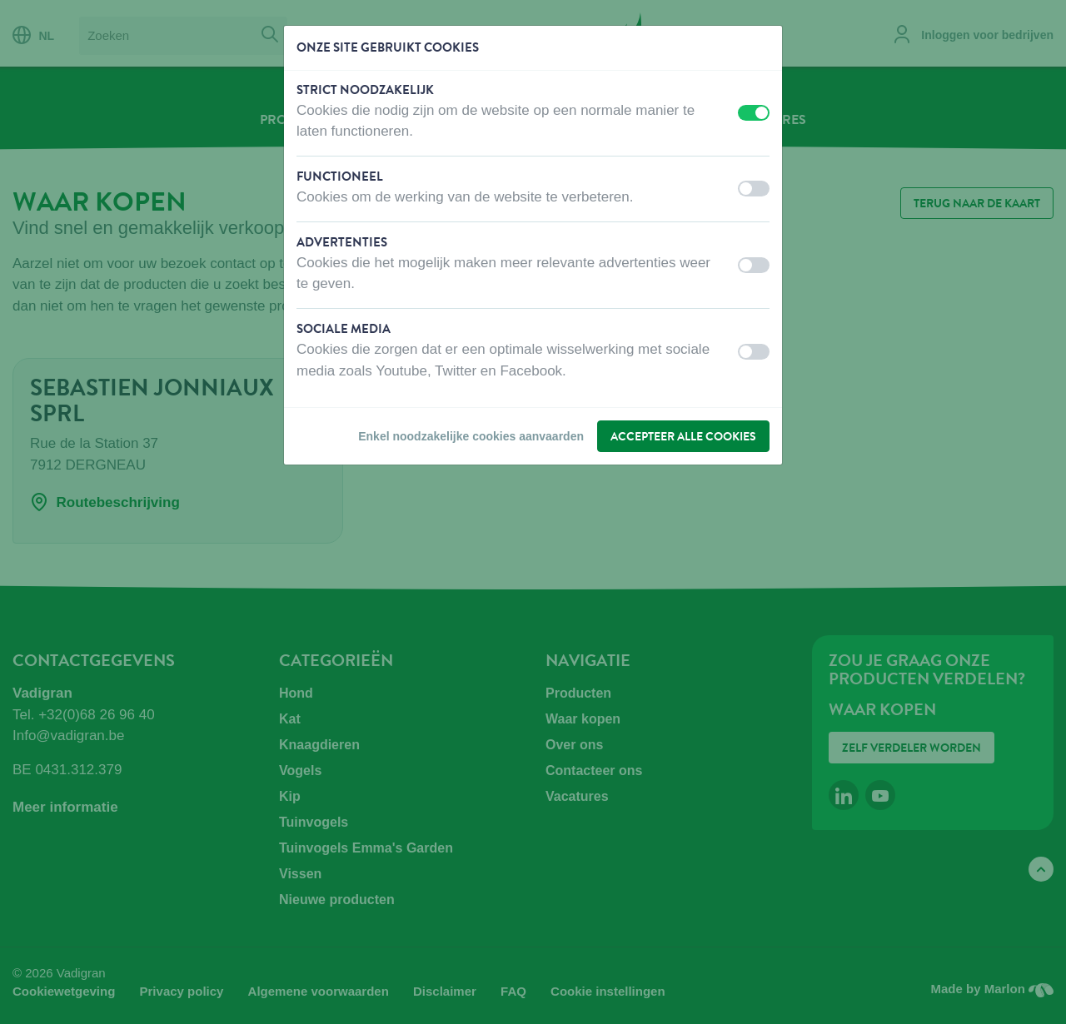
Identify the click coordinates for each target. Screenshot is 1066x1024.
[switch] (754, 113)
